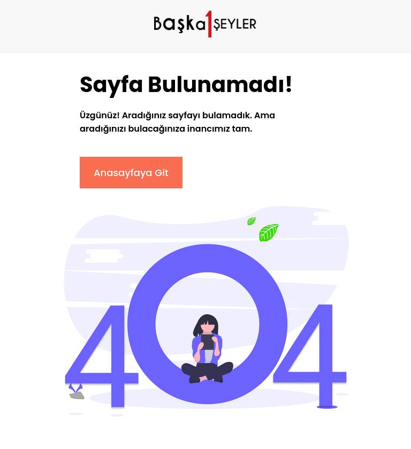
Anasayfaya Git (131, 172)
